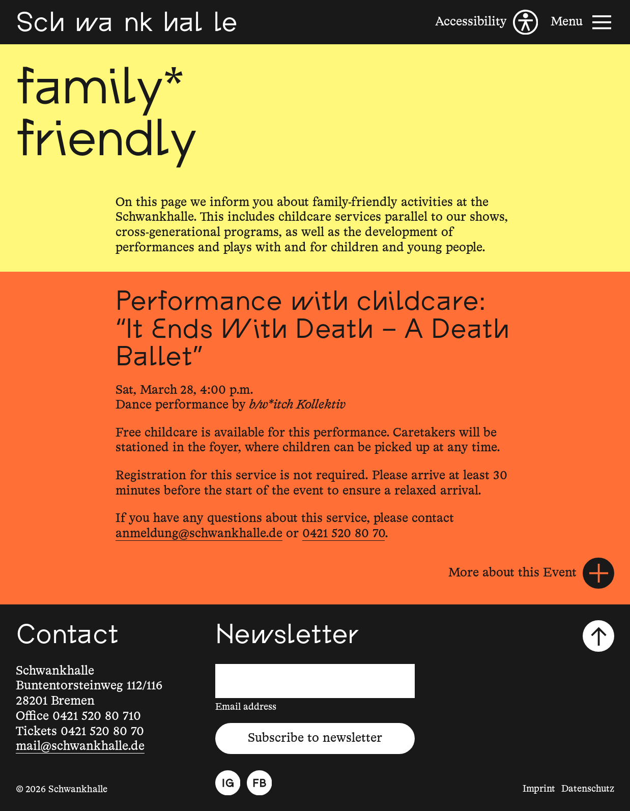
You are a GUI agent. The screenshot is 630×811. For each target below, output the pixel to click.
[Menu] (582, 22)
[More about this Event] (531, 573)
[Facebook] (259, 783)
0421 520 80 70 (343, 534)
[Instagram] (228, 783)
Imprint (539, 789)
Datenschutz (587, 789)
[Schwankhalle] (127, 22)
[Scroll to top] (598, 636)
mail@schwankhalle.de (80, 746)
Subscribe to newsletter (315, 738)
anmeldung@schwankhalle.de (199, 534)
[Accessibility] (486, 22)
